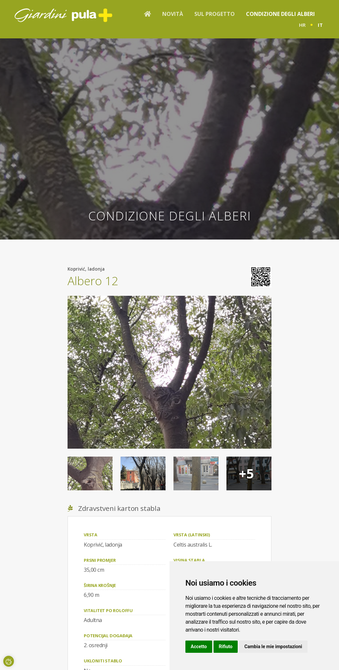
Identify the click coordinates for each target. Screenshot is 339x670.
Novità (172, 14)
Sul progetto (214, 14)
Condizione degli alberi (280, 14)
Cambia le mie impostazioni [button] (273, 646)
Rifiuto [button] (226, 646)
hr (302, 25)
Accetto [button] (199, 646)
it (320, 25)
